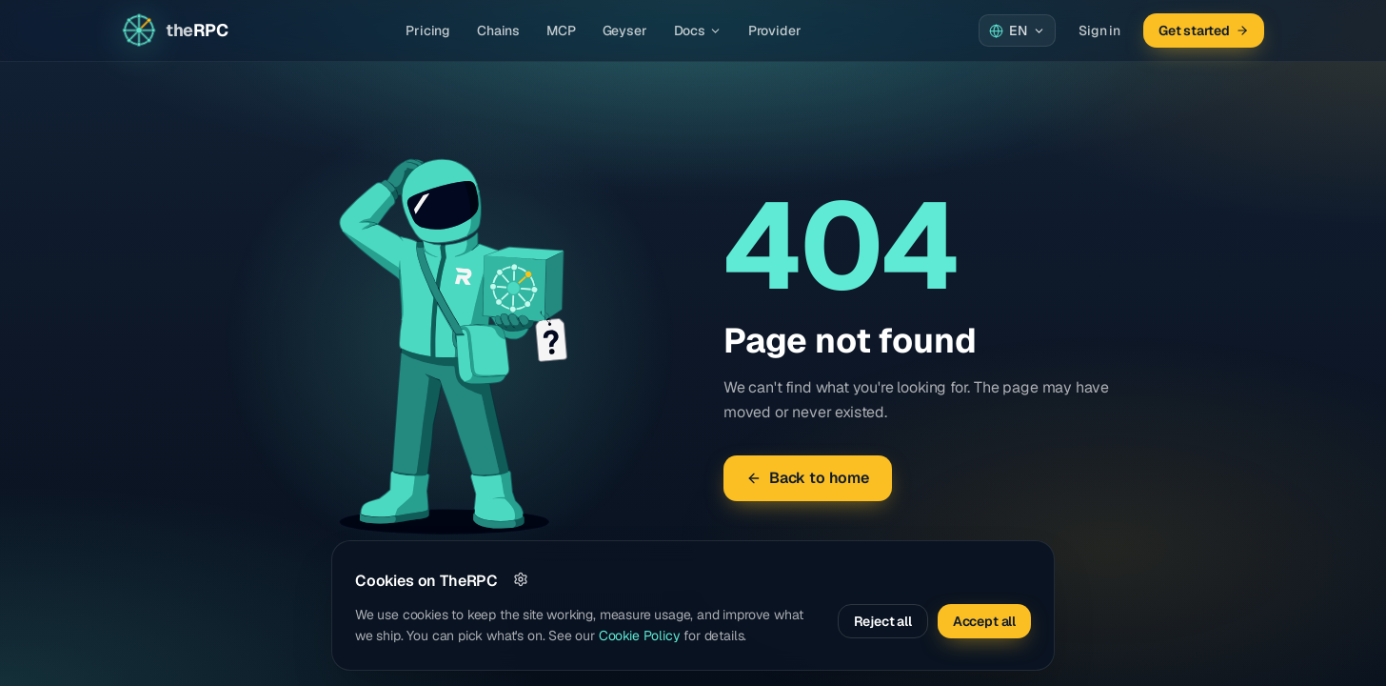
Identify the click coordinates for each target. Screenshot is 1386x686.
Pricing (428, 30)
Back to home (807, 478)
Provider (775, 30)
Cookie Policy (640, 635)
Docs (698, 30)
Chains (498, 30)
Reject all (883, 621)
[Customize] (521, 579)
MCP (560, 30)
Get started (1203, 30)
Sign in (1099, 30)
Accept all (984, 621)
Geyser (625, 30)
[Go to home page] (175, 30)
